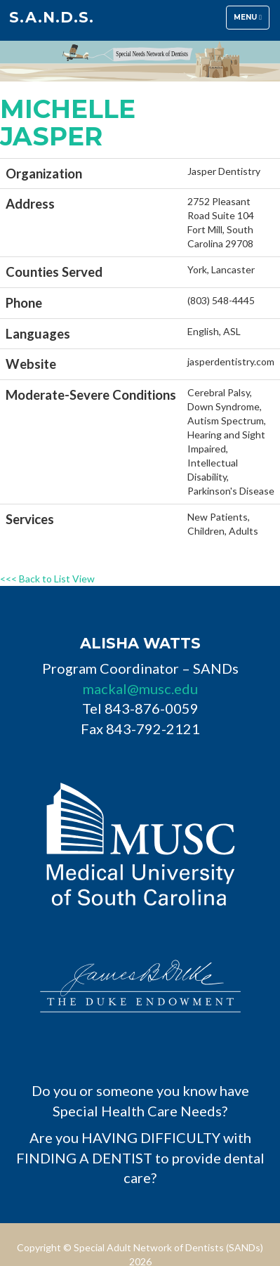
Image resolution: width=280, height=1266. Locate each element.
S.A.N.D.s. (51, 17)
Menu (251, 21)
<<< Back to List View (47, 579)
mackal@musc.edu (140, 688)
